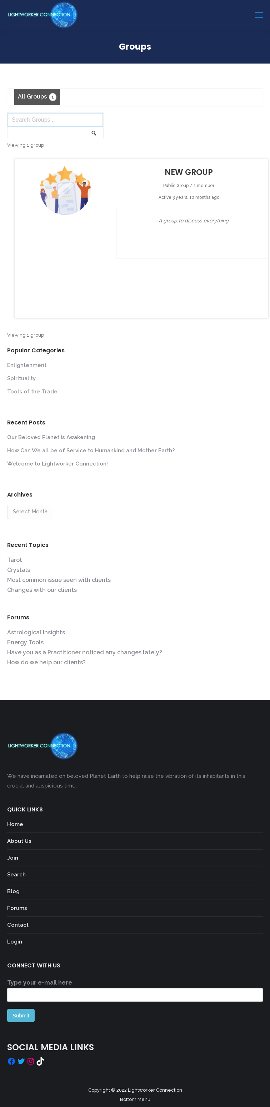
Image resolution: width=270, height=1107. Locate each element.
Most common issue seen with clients (59, 580)
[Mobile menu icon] (259, 15)
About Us (19, 841)
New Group (189, 172)
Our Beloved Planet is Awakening (51, 437)
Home (15, 824)
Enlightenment (26, 365)
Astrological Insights (36, 632)
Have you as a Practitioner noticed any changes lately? (84, 652)
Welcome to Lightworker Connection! (57, 464)
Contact (18, 925)
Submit (20, 1015)
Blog (13, 891)
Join (12, 858)
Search (16, 874)
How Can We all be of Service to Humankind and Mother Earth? (91, 450)
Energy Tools (25, 642)
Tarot (14, 560)
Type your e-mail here (39, 982)
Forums (17, 908)
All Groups (37, 97)
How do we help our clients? (46, 662)
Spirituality (21, 378)
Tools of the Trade (32, 391)
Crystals (18, 570)
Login (14, 942)
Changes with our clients (42, 590)
